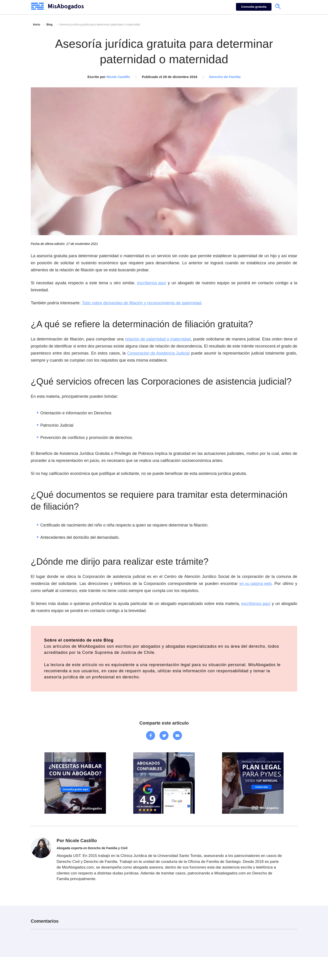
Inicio (36, 24)
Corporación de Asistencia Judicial (158, 353)
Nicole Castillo (118, 77)
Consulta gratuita (253, 6)
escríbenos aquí (151, 283)
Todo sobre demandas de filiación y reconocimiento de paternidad (141, 303)
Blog (49, 24)
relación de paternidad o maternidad (158, 339)
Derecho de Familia (225, 77)
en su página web (255, 583)
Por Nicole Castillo (76, 840)
